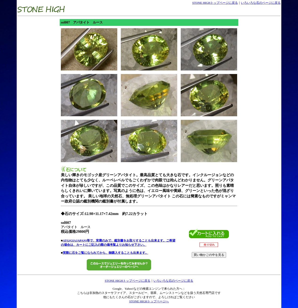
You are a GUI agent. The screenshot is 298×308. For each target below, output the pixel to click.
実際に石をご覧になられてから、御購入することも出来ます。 (105, 252)
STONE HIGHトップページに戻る (215, 2)
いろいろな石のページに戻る (261, 2)
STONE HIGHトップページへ (149, 301)
